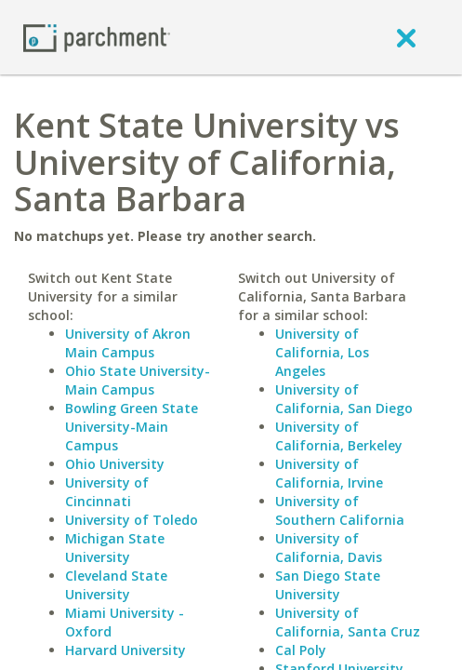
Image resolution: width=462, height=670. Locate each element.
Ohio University (115, 464)
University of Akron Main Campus (128, 343)
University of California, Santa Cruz (347, 622)
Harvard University (125, 650)
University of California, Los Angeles (322, 352)
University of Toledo (131, 520)
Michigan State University (115, 547)
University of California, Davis (328, 547)
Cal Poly (300, 650)
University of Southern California (339, 510)
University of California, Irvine (329, 473)
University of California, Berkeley (339, 436)
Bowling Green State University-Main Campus (131, 426)
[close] (406, 37)
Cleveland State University (116, 585)
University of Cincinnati (107, 492)
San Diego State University (327, 585)
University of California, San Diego (344, 399)
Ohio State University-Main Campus (137, 380)
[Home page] (96, 37)
